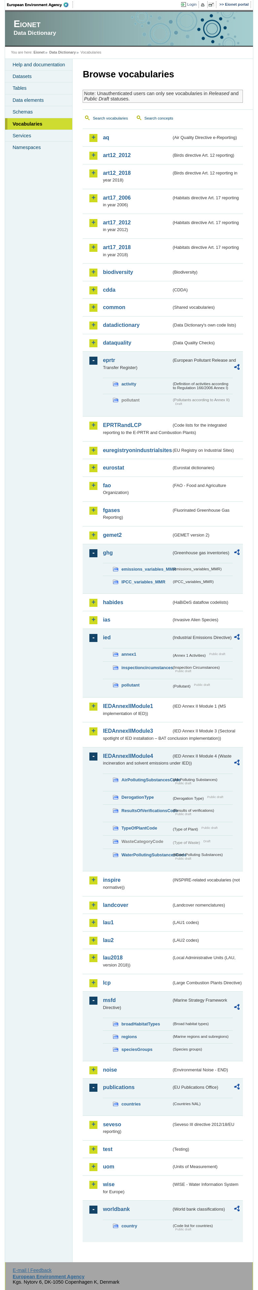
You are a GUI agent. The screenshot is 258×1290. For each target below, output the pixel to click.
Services (21, 135)
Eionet (39, 52)
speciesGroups (136, 1049)
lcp (107, 983)
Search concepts (158, 118)
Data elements (28, 100)
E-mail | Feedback (32, 1270)
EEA (40, 4)
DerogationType (137, 797)
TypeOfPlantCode (139, 828)
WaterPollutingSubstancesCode (146, 854)
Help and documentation (38, 64)
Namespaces (26, 147)
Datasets (22, 76)
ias (106, 620)
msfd (109, 1000)
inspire (111, 880)
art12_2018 (117, 173)
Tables (19, 88)
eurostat (113, 468)
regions (129, 1036)
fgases (111, 510)
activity (128, 383)
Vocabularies (27, 124)
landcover (115, 905)
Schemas (22, 112)
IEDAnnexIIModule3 (128, 731)
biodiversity (118, 272)
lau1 (108, 922)
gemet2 (112, 535)
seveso (112, 1124)
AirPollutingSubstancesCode (146, 779)
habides (113, 602)
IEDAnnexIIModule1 (128, 706)
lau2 (108, 940)
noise (110, 1070)
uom (108, 1166)
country (129, 1225)
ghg (108, 553)
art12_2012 (117, 155)
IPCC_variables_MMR (143, 581)
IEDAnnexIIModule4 (128, 756)
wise (109, 1184)
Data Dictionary (62, 52)
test (107, 1149)
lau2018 (113, 957)
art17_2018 (117, 247)
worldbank (116, 1209)
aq (106, 137)
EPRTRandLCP (122, 425)
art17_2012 (117, 222)
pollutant (130, 685)
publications (118, 1087)
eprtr (109, 360)
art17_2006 (117, 198)
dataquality (117, 343)
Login (192, 4)
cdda (109, 290)
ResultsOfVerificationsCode (146, 810)
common (114, 307)
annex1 (128, 654)
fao (107, 485)
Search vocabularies (110, 118)
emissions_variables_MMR (146, 569)
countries (131, 1103)
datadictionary (121, 325)
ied (107, 637)
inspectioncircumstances (146, 667)
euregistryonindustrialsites (137, 450)
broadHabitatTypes (140, 1023)
